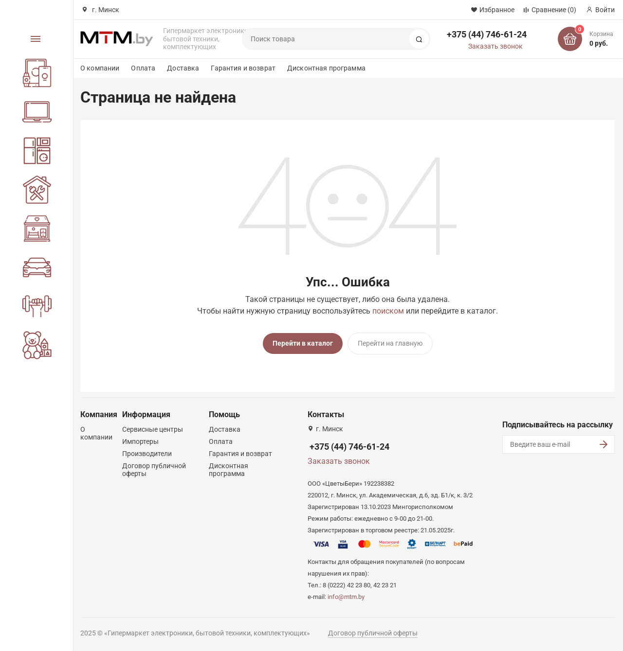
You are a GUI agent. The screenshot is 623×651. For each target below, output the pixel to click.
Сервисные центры (152, 429)
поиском (388, 311)
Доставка (183, 68)
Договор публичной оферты (373, 633)
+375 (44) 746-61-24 (487, 34)
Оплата (143, 68)
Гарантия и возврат (243, 68)
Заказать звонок (495, 46)
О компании (99, 68)
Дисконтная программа (326, 68)
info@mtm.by (346, 596)
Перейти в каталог (303, 343)
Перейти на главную (390, 343)
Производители (147, 453)
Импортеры (140, 441)
